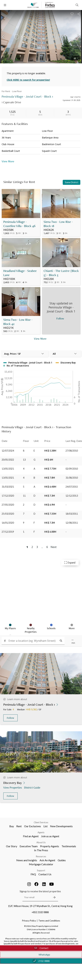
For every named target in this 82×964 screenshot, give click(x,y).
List (45, 826)
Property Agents (49, 846)
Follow (10, 718)
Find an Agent (31, 836)
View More (8, 161)
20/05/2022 (8, 459)
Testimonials (69, 846)
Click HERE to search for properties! (28, 79)
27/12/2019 (8, 531)
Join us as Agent (50, 836)
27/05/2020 (8, 504)
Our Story (11, 846)
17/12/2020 (8, 495)
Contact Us (44, 874)
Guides (62, 860)
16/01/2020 (8, 522)
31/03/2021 (8, 486)
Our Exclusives (32, 826)
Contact (41, 948)
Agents (41, 832)
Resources (41, 856)
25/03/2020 (8, 513)
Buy (11, 826)
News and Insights (26, 860)
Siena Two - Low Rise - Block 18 (58, 224)
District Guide (32, 787)
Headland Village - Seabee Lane (20, 273)
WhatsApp (41, 954)
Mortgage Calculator (41, 864)
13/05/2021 (8, 468)
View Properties (12, 787)
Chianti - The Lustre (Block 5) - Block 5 (61, 273)
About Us (41, 842)
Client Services (41, 822)
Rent (19, 826)
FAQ (33, 874)
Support (41, 870)
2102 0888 (41, 961)
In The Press (41, 850)
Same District (71, 182)
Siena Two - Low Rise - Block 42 (17, 322)
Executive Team (29, 846)
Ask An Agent (47, 860)
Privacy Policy (29, 920)
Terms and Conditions (49, 920)
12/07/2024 (8, 450)
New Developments (61, 826)
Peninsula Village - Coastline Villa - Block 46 (19, 224)
